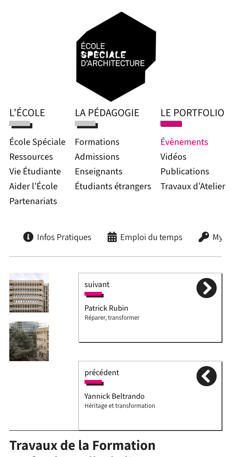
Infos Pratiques (64, 237)
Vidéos (173, 156)
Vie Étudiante (35, 171)
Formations (97, 141)
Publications (184, 171)
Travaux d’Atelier (192, 186)
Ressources (31, 156)
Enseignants (98, 171)
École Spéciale (37, 141)
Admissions (97, 156)
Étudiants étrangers (113, 186)
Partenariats (33, 201)
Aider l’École (33, 186)
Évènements (184, 141)
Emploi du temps (151, 237)
